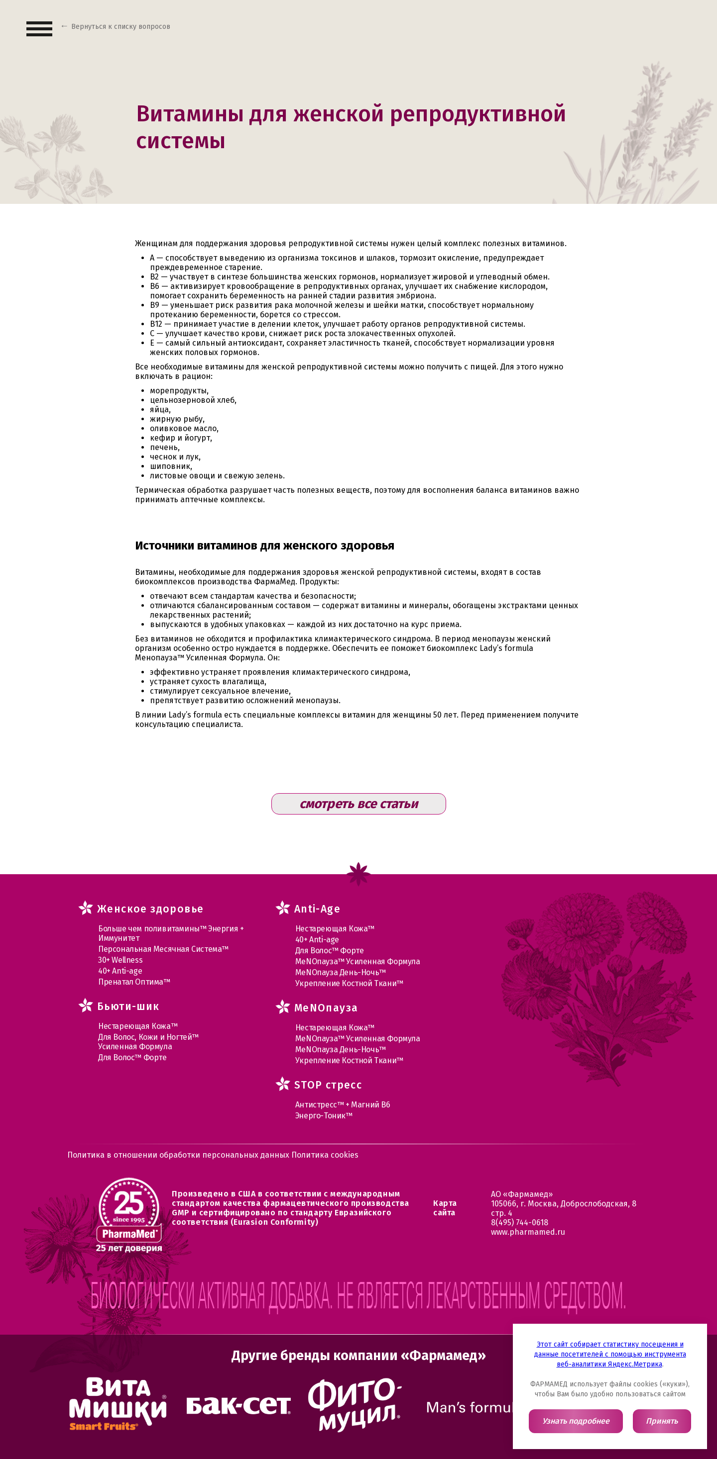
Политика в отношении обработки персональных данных (179, 1155)
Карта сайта (445, 1207)
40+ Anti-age (120, 971)
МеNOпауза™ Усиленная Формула (357, 961)
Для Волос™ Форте (132, 1057)
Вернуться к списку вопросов (120, 26)
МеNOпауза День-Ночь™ (340, 972)
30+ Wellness (120, 960)
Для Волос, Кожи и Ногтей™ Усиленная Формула (148, 1041)
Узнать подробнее (575, 1421)
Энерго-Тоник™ (324, 1115)
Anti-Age (317, 909)
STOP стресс (328, 1085)
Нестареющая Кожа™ (137, 1026)
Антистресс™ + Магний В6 (342, 1104)
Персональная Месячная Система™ (163, 949)
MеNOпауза (326, 1008)
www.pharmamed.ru (528, 1232)
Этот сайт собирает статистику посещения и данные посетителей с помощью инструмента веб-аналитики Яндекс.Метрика (610, 1354)
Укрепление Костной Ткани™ (349, 983)
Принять (662, 1421)
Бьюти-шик (128, 1006)
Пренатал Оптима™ (134, 982)
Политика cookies (324, 1155)
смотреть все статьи (358, 804)
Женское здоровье (150, 909)
